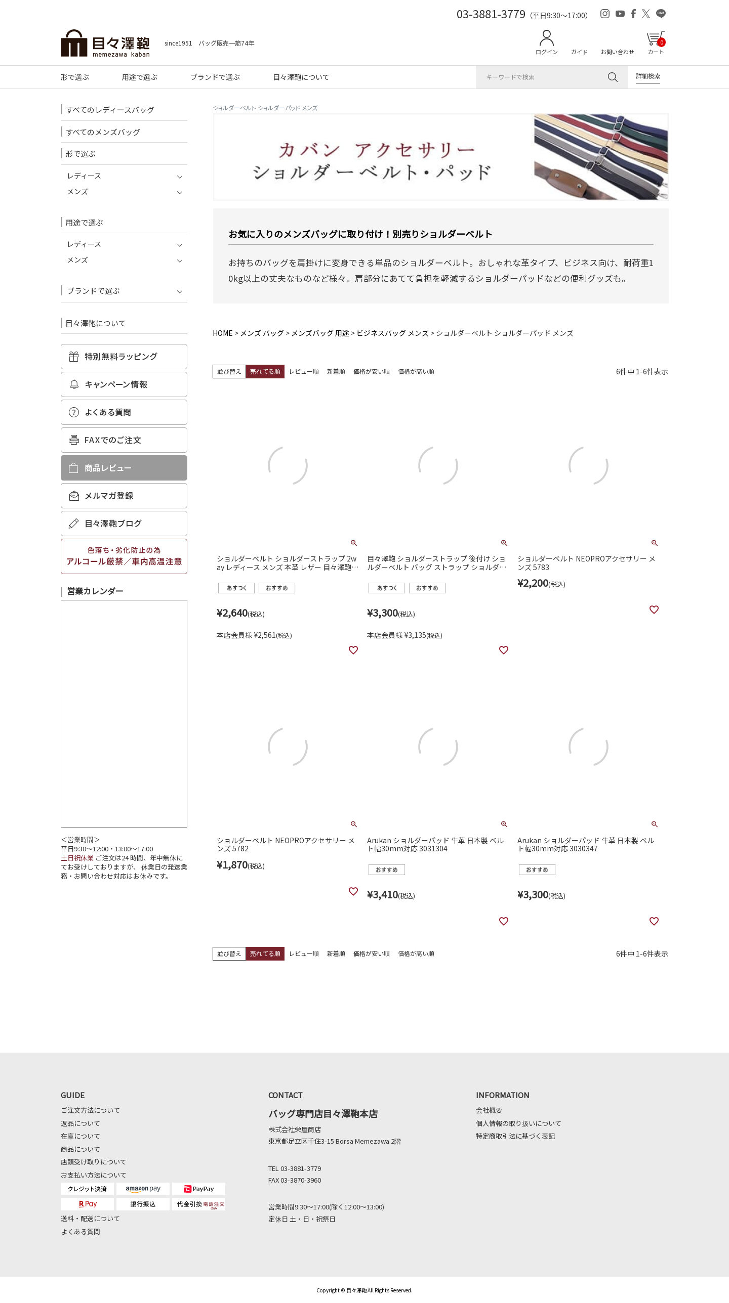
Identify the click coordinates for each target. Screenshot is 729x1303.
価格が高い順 (416, 371)
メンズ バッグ (262, 333)
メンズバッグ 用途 (320, 333)
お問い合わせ (617, 52)
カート (656, 46)
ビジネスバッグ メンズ (392, 333)
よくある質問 (80, 1231)
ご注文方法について (90, 1110)
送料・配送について (90, 1218)
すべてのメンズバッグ (102, 131)
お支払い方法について (94, 1175)
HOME (223, 333)
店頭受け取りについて (94, 1161)
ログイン (547, 52)
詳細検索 (648, 75)
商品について (80, 1149)
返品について (80, 1123)
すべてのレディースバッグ (109, 109)
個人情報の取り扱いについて (518, 1123)
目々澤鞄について (301, 77)
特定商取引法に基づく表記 (515, 1136)
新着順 (336, 371)
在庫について (80, 1136)
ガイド (579, 52)
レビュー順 (304, 371)
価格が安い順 (371, 371)
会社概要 (489, 1110)
